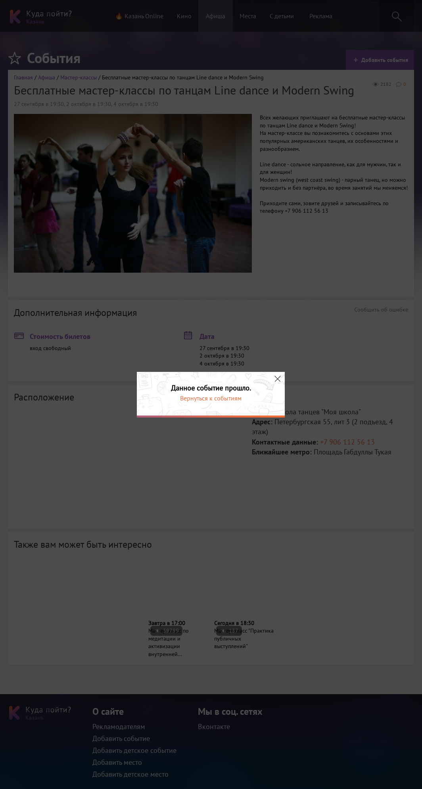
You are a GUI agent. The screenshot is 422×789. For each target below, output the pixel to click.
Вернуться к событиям (211, 398)
